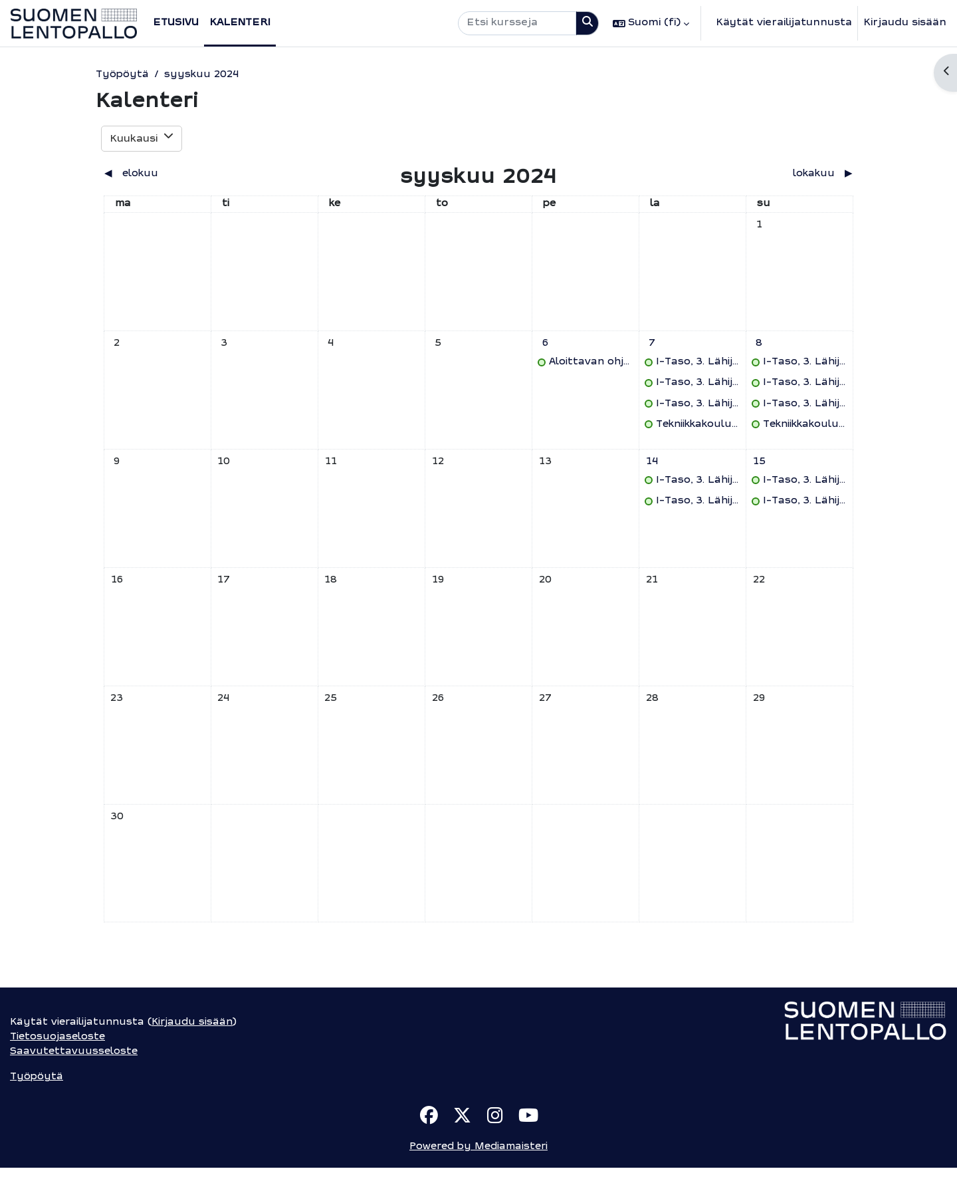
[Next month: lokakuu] (759, 175)
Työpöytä (122, 75)
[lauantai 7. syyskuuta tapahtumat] (652, 347)
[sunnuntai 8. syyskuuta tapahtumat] (759, 347)
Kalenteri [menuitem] (239, 23)
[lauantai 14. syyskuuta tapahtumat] (652, 467)
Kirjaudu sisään (904, 23)
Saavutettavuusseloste (74, 1068)
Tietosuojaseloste (58, 1054)
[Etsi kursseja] (517, 23)
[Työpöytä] (74, 24)
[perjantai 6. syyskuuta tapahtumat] (545, 347)
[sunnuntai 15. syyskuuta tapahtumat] (759, 467)
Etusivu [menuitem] (176, 23)
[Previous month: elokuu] (197, 175)
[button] (651, 23)
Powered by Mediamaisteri (478, 1164)
